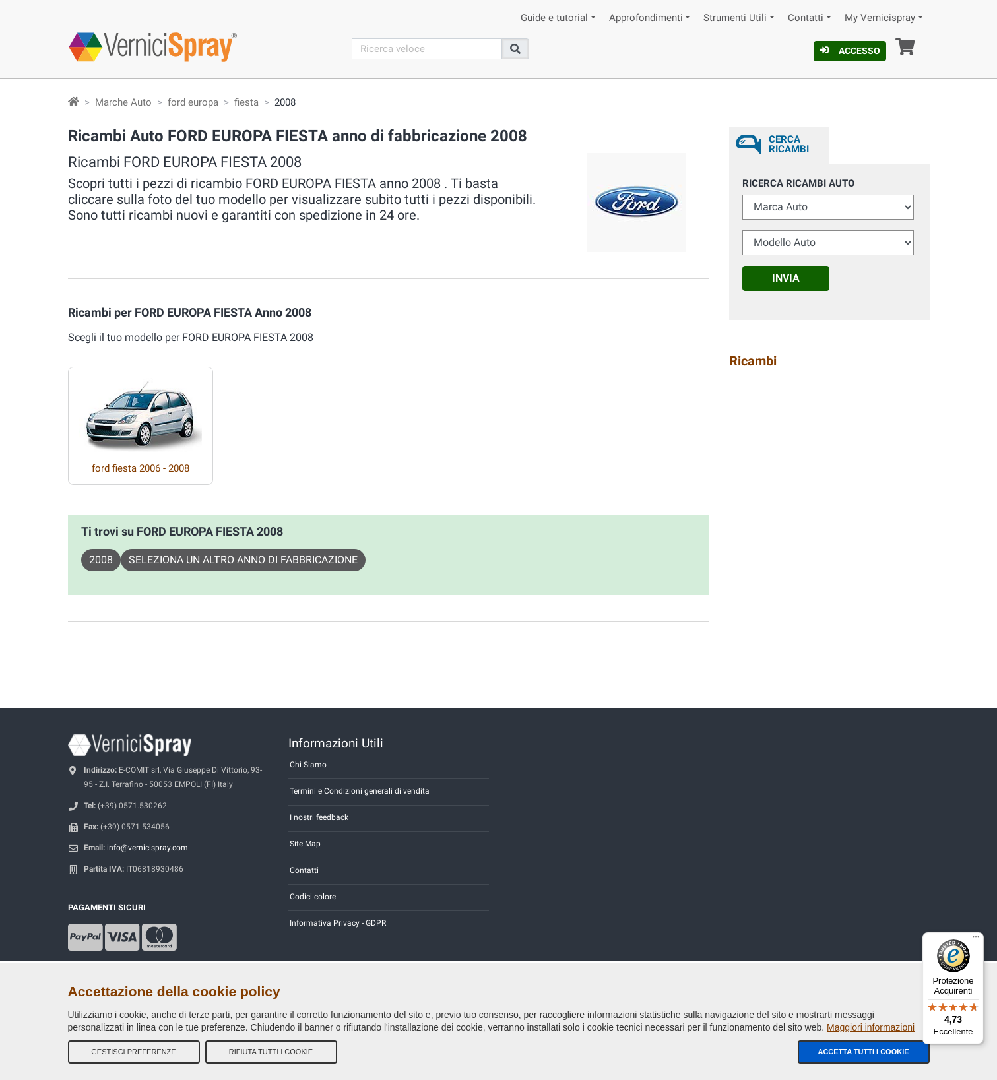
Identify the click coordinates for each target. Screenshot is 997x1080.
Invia (786, 278)
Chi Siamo (308, 764)
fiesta (246, 102)
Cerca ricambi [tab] (789, 144)
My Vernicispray (880, 18)
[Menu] (976, 940)
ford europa (193, 102)
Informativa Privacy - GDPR (338, 923)
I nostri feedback (319, 817)
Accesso (850, 51)
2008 (101, 560)
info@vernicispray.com (147, 847)
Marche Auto (123, 102)
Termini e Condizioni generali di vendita (360, 791)
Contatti (805, 18)
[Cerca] (427, 48)
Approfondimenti (646, 18)
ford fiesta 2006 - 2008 (140, 468)
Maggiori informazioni (871, 1027)
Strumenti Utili (735, 18)
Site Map (305, 843)
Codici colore (313, 896)
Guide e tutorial (554, 18)
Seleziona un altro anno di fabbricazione (243, 560)
